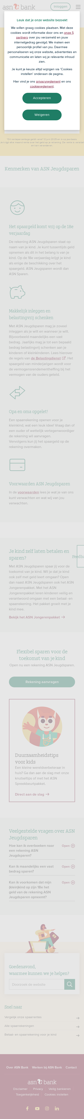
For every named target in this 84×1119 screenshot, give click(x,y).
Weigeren (42, 115)
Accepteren (42, 98)
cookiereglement (42, 86)
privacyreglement (48, 81)
